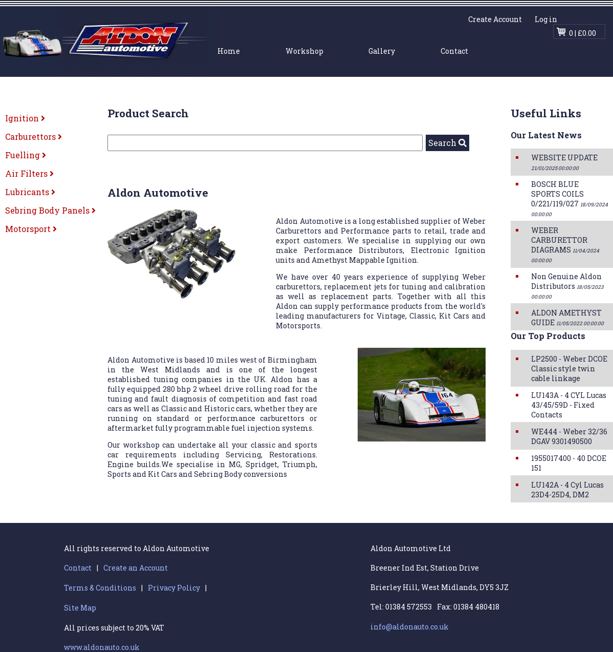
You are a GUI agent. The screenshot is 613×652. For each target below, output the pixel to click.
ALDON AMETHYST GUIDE (567, 317)
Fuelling (25, 155)
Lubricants (30, 191)
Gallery (381, 51)
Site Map (80, 608)
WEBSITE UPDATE (564, 162)
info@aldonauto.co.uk (409, 627)
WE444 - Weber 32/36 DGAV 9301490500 (569, 436)
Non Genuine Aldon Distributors (567, 285)
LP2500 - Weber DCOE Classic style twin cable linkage (569, 368)
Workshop (304, 51)
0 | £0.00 (582, 33)
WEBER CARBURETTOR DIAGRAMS (565, 244)
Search (447, 142)
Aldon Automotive (106, 39)
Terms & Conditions (100, 588)
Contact (454, 51)
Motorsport (31, 228)
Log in (546, 19)
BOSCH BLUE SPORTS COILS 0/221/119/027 (569, 198)
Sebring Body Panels (50, 210)
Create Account (495, 19)
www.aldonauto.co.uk (102, 647)
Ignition (25, 118)
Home (228, 51)
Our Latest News (546, 135)
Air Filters (29, 173)
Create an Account (135, 568)
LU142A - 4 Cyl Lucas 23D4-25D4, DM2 (567, 489)
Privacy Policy (174, 588)
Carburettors (33, 136)
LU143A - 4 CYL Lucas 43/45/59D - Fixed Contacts (568, 404)
